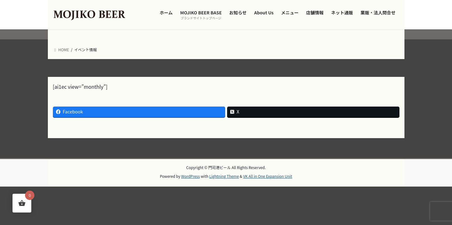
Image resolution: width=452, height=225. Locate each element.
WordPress (190, 176)
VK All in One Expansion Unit (267, 176)
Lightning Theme (224, 176)
